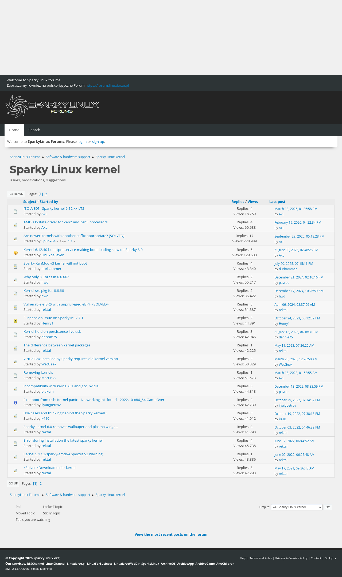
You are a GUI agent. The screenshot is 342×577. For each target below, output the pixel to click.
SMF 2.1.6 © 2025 (17, 568)
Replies (237, 201)
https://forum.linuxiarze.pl (107, 85)
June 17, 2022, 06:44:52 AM (294, 441)
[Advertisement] (160, 37)
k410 (45, 418)
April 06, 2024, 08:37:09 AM (294, 304)
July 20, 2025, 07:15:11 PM (293, 263)
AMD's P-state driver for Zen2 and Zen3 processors (66, 222)
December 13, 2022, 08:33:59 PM (298, 386)
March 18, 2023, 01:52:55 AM (295, 372)
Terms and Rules (261, 558)
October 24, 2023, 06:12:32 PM (297, 318)
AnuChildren (225, 563)
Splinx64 (48, 241)
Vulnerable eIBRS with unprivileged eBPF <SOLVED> (66, 304)
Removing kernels (38, 372)
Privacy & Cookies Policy (291, 558)
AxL (44, 213)
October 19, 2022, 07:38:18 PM (297, 413)
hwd (45, 282)
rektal (46, 309)
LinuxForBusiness (99, 563)
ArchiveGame (205, 563)
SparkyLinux (150, 563)
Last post (279, 201)
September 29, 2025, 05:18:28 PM (299, 236)
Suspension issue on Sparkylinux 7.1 (53, 317)
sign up (98, 141)
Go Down (16, 194)
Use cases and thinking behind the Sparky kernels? (65, 413)
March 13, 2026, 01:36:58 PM (295, 209)
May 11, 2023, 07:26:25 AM (294, 345)
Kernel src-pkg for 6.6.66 (44, 290)
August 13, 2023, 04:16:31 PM (296, 332)
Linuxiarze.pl (76, 563)
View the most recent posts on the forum (171, 534)
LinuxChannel (55, 563)
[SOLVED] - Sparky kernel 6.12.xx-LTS (54, 208)
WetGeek (48, 364)
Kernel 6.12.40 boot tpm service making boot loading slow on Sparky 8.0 (83, 249)
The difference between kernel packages (57, 345)
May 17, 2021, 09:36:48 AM (294, 468)
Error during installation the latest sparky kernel (63, 440)
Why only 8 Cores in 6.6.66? (46, 276)
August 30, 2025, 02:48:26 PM (296, 250)
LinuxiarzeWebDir (127, 563)
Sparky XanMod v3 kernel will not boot (55, 263)
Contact (316, 558)
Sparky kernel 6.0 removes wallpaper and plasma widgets (71, 426)
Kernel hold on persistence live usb (52, 331)
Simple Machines (41, 568)
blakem (47, 391)
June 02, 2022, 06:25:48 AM (294, 454)
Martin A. (49, 377)
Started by (49, 201)
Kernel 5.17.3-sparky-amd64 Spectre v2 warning (63, 454)
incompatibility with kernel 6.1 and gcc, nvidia (61, 386)
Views (253, 201)
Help (243, 558)
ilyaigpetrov (51, 404)
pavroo (284, 282)
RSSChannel (35, 563)
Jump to (264, 507)
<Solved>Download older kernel (50, 467)
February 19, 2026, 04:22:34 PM (297, 222)
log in (82, 141)
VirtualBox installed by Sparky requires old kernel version (71, 358)
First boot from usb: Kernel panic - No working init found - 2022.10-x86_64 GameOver (94, 399)
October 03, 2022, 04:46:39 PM (297, 427)
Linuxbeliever (52, 255)
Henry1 (47, 323)
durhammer (51, 268)
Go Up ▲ (331, 558)
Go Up (13, 483)
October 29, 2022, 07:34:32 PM (297, 400)
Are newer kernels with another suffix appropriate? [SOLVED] (74, 235)
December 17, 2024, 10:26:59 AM (299, 291)
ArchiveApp (185, 563)
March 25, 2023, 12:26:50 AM (295, 359)
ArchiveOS (168, 563)
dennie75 (49, 336)
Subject (29, 201)
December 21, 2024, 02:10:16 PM (298, 277)
